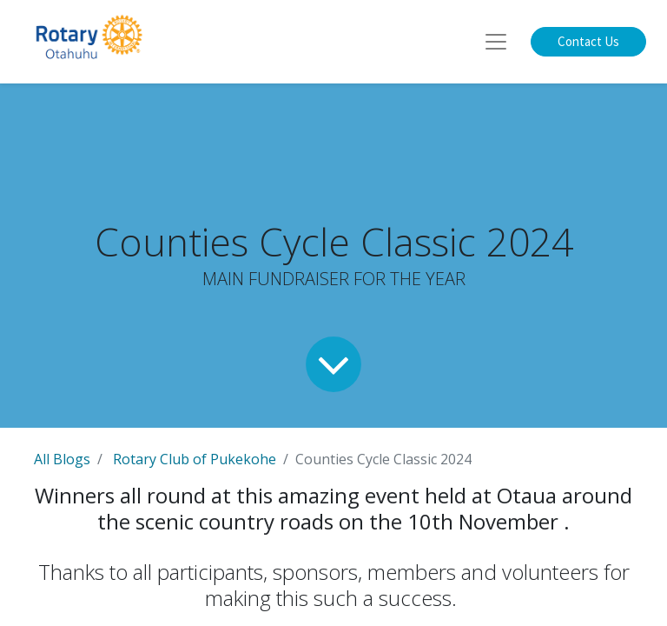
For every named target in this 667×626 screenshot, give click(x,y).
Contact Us (588, 41)
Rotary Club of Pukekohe (194, 459)
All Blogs (62, 459)
